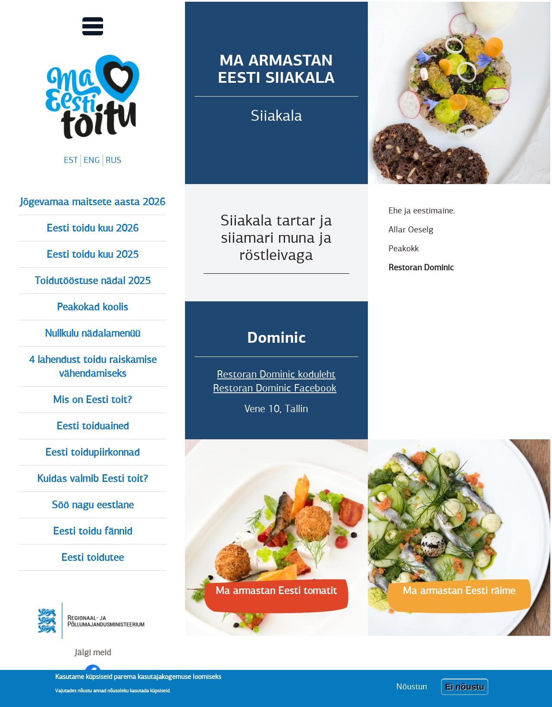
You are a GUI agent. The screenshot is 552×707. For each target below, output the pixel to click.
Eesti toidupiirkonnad (92, 452)
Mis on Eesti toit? (92, 399)
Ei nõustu (464, 686)
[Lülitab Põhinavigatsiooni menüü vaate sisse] (92, 26)
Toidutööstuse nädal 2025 (92, 280)
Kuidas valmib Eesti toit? (92, 478)
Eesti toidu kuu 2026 (92, 228)
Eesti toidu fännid (92, 531)
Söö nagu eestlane (93, 504)
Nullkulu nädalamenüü (92, 333)
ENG (92, 160)
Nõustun (411, 686)
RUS (113, 160)
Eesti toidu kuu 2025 (92, 254)
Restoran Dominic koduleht (276, 374)
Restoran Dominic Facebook (274, 388)
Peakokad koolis (92, 306)
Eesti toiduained (92, 425)
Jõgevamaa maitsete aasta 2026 (92, 201)
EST (71, 160)
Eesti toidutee (92, 557)
